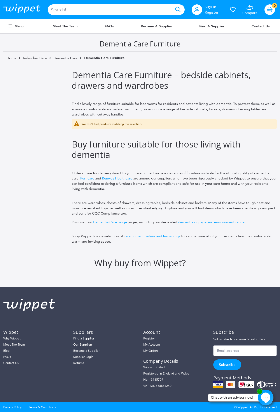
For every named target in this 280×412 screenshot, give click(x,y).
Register (212, 12)
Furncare (87, 178)
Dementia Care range (110, 222)
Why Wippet (12, 338)
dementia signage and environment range (211, 222)
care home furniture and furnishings (152, 236)
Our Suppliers (83, 344)
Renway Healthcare (117, 178)
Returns (78, 363)
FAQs (109, 26)
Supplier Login (83, 357)
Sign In (210, 7)
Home (11, 58)
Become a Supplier (156, 26)
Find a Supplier (211, 26)
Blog (6, 351)
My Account (151, 344)
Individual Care (35, 58)
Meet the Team (65, 26)
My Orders (150, 351)
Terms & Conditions (42, 407)
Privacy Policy (12, 407)
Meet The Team (14, 344)
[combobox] (116, 9)
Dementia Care (65, 58)
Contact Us (261, 26)
